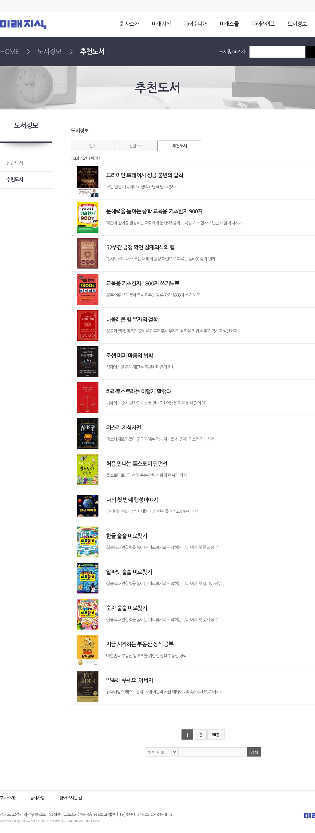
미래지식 (161, 24)
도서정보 (297, 24)
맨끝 (216, 735)
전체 (92, 146)
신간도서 (136, 146)
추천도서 (179, 146)
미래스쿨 (229, 24)
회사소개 (129, 24)
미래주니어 (195, 24)
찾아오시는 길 (70, 798)
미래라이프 (263, 24)
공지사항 (37, 798)
